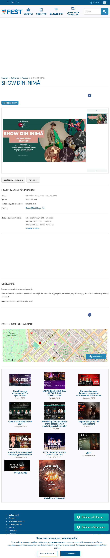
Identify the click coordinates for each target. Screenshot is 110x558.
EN (17, 3)
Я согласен (70, 554)
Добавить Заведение (91, 527)
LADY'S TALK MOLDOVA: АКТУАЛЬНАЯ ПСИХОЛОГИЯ (54, 393)
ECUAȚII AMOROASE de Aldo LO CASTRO (54, 453)
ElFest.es (12, 534)
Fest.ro (11, 528)
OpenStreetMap (92, 360)
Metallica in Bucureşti (54, 498)
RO (8, 3)
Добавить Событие (90, 517)
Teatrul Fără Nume (33, 208)
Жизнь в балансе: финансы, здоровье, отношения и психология (88, 393)
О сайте (12, 518)
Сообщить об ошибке (13, 180)
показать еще (33, 228)
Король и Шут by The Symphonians (89, 423)
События (15, 78)
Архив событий (15, 524)
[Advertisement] (27, 46)
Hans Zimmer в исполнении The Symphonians (20, 393)
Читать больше (47, 554)
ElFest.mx (12, 531)
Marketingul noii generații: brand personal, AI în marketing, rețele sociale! (54, 424)
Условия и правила (16, 521)
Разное (25, 78)
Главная (4, 78)
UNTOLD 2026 (20, 473)
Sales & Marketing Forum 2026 (20, 423)
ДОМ (88, 453)
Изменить (33, 180)
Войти (94, 2)
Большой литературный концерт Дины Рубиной (20, 453)
